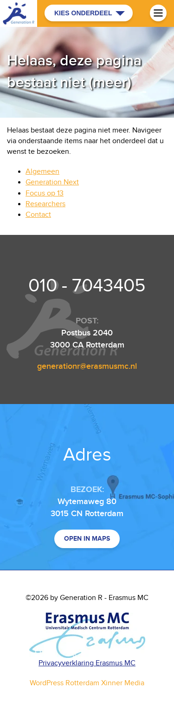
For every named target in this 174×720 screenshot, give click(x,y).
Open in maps (87, 539)
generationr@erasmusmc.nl (87, 366)
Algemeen (42, 171)
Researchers (45, 204)
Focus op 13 (45, 193)
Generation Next (52, 182)
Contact (38, 214)
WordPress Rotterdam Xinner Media (87, 683)
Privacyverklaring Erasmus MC (87, 663)
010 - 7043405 (87, 286)
